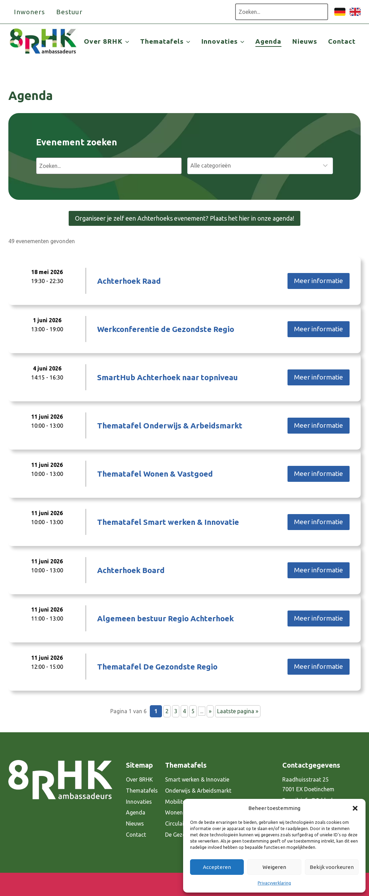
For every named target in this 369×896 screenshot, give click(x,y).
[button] (355, 808)
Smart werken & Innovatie (197, 779)
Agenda (268, 41)
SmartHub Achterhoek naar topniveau (167, 377)
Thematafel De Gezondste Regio (157, 666)
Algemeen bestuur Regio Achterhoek (165, 618)
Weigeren (274, 867)
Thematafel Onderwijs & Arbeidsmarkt (169, 425)
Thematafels (142, 790)
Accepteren (217, 867)
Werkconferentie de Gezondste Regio (165, 329)
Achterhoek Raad (129, 280)
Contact (341, 41)
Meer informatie (318, 280)
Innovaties (139, 802)
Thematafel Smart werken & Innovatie (168, 522)
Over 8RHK (139, 779)
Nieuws (304, 41)
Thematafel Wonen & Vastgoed (155, 473)
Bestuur (69, 12)
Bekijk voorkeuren (332, 867)
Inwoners (29, 12)
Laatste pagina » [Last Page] (237, 711)
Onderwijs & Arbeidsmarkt (198, 790)
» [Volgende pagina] (210, 711)
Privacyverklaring (274, 883)
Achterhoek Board (131, 570)
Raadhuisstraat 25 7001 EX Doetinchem (308, 784)
